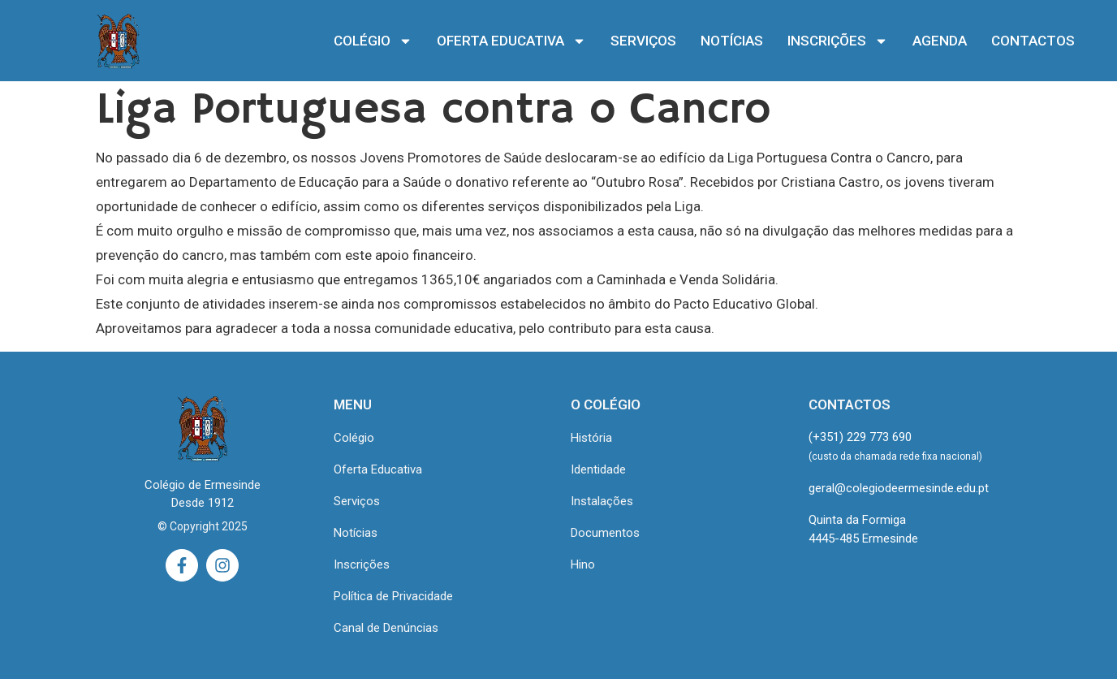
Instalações (602, 501)
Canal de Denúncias (386, 628)
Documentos (605, 532)
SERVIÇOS (643, 40)
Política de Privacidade (393, 596)
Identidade (598, 469)
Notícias (355, 532)
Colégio (354, 437)
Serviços (357, 501)
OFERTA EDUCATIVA (511, 41)
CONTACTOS (1033, 40)
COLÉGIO (373, 41)
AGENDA (939, 40)
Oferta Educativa (378, 469)
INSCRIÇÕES (837, 41)
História (591, 437)
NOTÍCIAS (732, 40)
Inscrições (362, 564)
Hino (583, 564)
